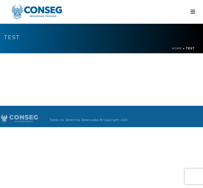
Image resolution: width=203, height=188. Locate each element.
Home (177, 48)
